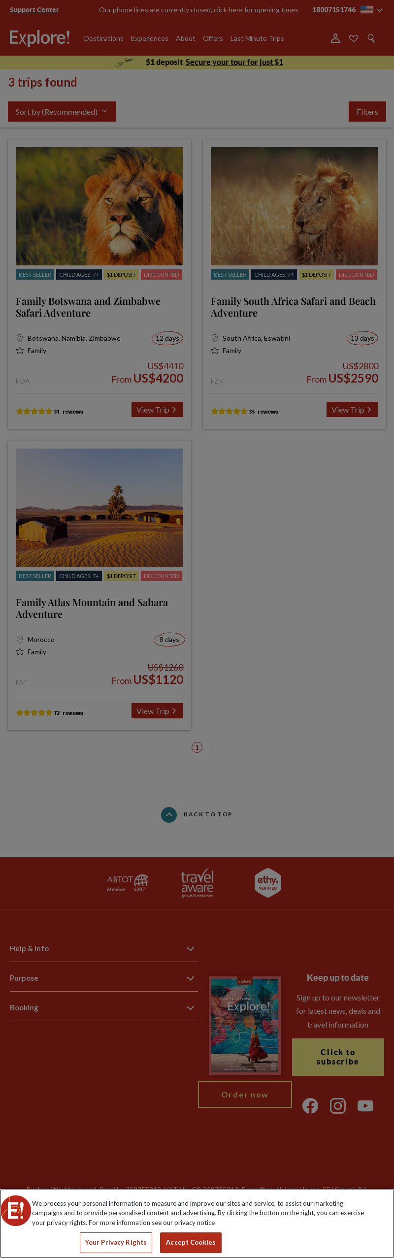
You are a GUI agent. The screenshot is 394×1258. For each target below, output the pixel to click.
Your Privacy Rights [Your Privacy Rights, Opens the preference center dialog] (116, 1242)
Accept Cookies (191, 1242)
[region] (197, 1223)
